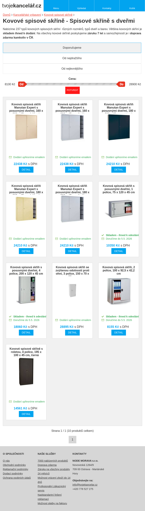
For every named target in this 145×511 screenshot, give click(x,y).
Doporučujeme (72, 47)
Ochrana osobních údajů (17, 477)
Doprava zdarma (47, 465)
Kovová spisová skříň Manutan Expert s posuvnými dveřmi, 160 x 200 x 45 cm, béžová (26, 109)
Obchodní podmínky (14, 465)
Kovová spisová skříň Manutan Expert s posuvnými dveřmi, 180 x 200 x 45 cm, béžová (26, 190)
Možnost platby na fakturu (52, 503)
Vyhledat (81, 8)
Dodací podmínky (13, 473)
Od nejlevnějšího (72, 68)
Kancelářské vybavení (27, 14)
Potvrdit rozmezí (72, 90)
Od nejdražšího (72, 58)
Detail (26, 169)
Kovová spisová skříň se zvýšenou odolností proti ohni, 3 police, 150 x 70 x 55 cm (72, 272)
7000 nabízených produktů (53, 460)
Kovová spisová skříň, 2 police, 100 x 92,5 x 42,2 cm (118, 270)
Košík (132, 8)
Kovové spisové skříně (58, 14)
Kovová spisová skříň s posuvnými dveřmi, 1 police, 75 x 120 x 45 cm (119, 189)
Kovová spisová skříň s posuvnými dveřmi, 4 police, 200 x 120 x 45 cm (26, 270)
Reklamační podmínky (15, 469)
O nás (6, 460)
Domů (6, 14)
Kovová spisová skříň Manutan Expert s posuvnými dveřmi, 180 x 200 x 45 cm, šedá (72, 190)
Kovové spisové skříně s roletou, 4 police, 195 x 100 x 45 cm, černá (26, 352)
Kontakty (106, 8)
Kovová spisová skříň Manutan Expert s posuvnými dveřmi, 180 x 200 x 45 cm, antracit (119, 109)
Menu (56, 8)
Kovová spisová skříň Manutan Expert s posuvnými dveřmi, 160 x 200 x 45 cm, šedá (72, 109)
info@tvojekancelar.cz (85, 484)
